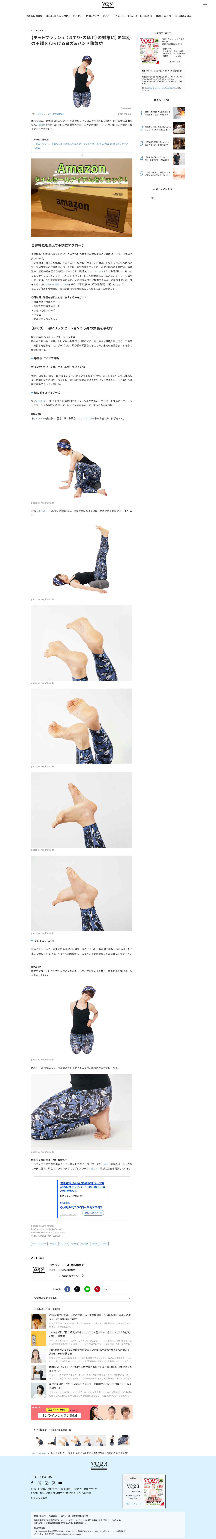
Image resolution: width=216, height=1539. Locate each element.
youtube (99, 1469)
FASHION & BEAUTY (125, 16)
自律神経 (75, 1239)
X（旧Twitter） (78, 1469)
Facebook (67, 1285)
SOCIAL (77, 16)
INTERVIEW (93, 16)
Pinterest (97, 1285)
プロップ (99, 267)
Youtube (180, 199)
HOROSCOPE (163, 16)
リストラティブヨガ (40, 1239)
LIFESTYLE (146, 16)
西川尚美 (85, 1239)
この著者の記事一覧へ (69, 1271)
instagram (162, 198)
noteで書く (107, 1285)
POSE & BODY (34, 16)
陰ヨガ (42, 125)
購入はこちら (175, 61)
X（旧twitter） (77, 1285)
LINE (87, 1285)
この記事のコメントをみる (45, 1293)
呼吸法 (53, 1239)
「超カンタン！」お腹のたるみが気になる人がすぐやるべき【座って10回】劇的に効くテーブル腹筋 (81, 143)
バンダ (66, 280)
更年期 (95, 1239)
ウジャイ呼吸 (53, 280)
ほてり (105, 1239)
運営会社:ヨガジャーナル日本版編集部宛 (161, 88)
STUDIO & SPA (183, 16)
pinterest (171, 199)
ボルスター (42, 396)
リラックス (64, 1239)
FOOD (106, 16)
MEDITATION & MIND (58, 16)
